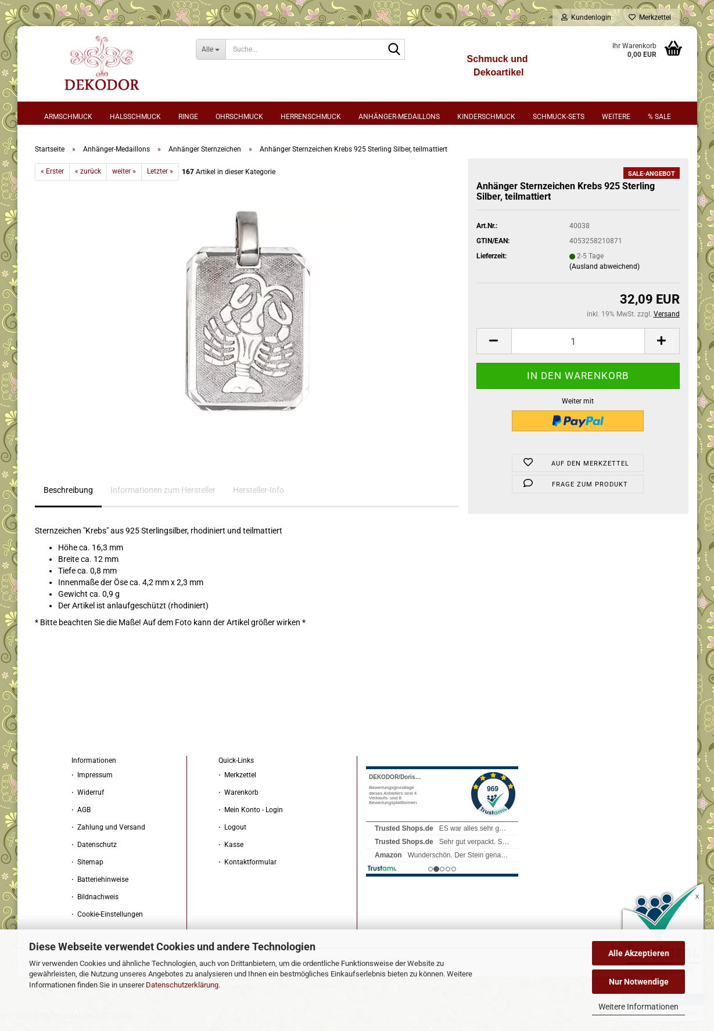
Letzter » (160, 180)
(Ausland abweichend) (604, 275)
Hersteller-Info (258, 499)
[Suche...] (210, 49)
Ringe (188, 117)
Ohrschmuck (239, 117)
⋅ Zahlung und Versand (108, 836)
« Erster (52, 180)
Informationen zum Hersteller (163, 499)
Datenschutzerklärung (182, 984)
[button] (493, 350)
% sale (659, 117)
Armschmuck (68, 117)
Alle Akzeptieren (638, 953)
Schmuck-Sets (558, 117)
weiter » (124, 180)
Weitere (616, 117)
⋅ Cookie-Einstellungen (107, 923)
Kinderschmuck (486, 117)
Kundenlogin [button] (586, 17)
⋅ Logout (232, 836)
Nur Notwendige (639, 981)
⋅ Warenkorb (238, 801)
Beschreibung (68, 499)
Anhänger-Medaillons (399, 117)
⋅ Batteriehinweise (99, 888)
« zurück (88, 180)
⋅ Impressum (92, 784)
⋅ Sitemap (87, 871)
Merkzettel (650, 17)
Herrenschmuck (311, 117)
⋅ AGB (81, 818)
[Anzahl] (578, 350)
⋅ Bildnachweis (95, 906)
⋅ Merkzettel (237, 784)
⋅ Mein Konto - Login (250, 818)
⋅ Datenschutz (94, 853)
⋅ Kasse (230, 853)
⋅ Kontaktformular (247, 871)
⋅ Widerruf (87, 801)
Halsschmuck (135, 117)
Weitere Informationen (638, 1006)
